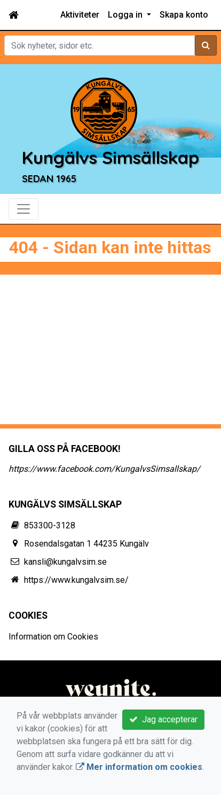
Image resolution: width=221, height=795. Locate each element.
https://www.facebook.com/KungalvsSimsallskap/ (104, 469)
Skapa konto (184, 15)
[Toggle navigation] (23, 209)
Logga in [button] (126, 15)
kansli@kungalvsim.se (65, 562)
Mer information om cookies (139, 767)
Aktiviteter (79, 15)
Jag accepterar (163, 719)
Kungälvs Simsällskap (110, 157)
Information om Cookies (53, 637)
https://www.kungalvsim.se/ (76, 580)
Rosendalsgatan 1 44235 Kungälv (86, 544)
